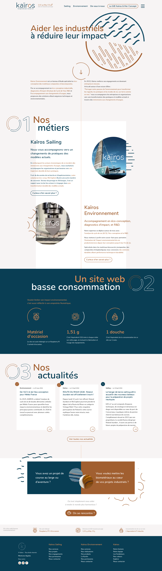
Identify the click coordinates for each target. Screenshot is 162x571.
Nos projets (53, 551)
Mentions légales (24, 556)
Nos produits (86, 554)
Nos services (53, 549)
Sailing (67, 6)
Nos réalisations (87, 551)
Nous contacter (54, 559)
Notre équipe (118, 551)
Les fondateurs (118, 554)
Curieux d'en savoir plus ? (44, 193)
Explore (116, 559)
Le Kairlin (84, 556)
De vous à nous (97, 6)
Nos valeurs (117, 556)
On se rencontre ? (81, 513)
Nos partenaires (55, 556)
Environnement (80, 6)
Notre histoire (118, 549)
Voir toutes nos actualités (81, 439)
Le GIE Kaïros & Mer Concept (122, 6)
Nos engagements (56, 554)
